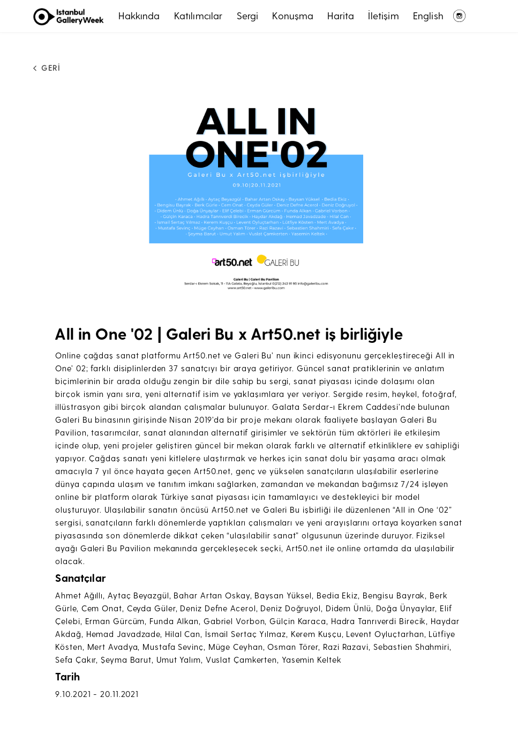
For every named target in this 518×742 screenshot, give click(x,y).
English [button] (428, 15)
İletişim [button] (383, 15)
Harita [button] (340, 15)
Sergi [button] (248, 15)
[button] (259, 192)
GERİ (44, 68)
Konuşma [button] (292, 15)
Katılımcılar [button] (198, 15)
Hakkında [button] (139, 15)
